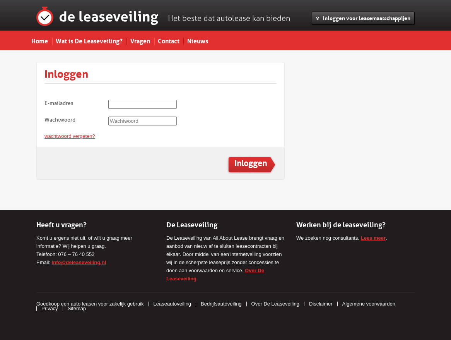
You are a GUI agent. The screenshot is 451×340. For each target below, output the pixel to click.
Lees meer (373, 238)
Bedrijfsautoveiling (221, 304)
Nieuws (197, 40)
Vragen (140, 40)
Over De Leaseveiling (275, 304)
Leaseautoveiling (172, 304)
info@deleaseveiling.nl (79, 262)
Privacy (49, 308)
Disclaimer (321, 304)
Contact (168, 40)
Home (39, 40)
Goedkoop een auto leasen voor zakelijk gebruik (90, 304)
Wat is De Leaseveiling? (89, 40)
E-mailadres (58, 103)
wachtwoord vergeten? (69, 136)
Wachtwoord (59, 120)
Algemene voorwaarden (368, 304)
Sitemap (77, 308)
